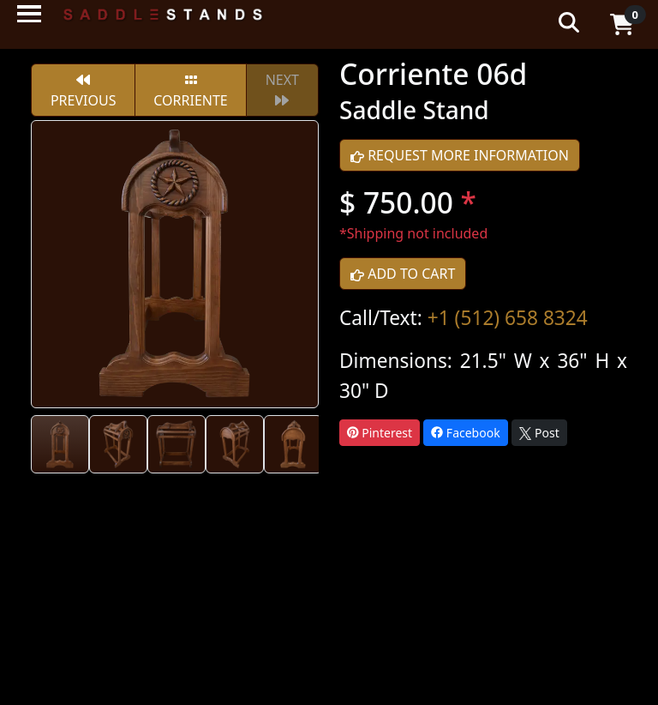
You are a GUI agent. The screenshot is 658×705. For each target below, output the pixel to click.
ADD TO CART (402, 273)
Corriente (190, 91)
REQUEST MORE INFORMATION (459, 155)
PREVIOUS (84, 91)
